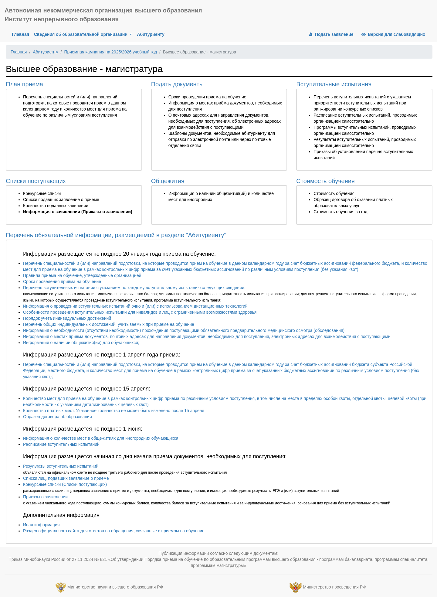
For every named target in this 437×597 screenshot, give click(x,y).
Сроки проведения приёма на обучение (62, 281)
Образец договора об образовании (57, 416)
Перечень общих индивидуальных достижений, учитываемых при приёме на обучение (108, 324)
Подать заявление (330, 34)
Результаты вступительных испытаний (60, 466)
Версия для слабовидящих (393, 34)
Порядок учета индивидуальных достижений (67, 318)
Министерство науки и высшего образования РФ (115, 587)
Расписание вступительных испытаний (61, 444)
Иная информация (41, 524)
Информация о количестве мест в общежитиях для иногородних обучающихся (100, 438)
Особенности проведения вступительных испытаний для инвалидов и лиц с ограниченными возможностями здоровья (139, 312)
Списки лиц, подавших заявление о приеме (66, 478)
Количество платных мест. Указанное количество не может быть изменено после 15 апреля (113, 410)
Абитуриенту (150, 34)
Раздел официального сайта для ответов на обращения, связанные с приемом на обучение (114, 530)
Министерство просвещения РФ (334, 587)
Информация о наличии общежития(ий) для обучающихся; (81, 342)
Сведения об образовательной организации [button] (81, 34)
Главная (22, 34)
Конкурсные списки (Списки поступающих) (65, 484)
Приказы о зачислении (45, 496)
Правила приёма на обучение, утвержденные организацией (82, 275)
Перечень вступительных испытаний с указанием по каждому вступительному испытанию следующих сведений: (134, 287)
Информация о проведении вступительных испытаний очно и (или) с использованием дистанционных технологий (135, 306)
